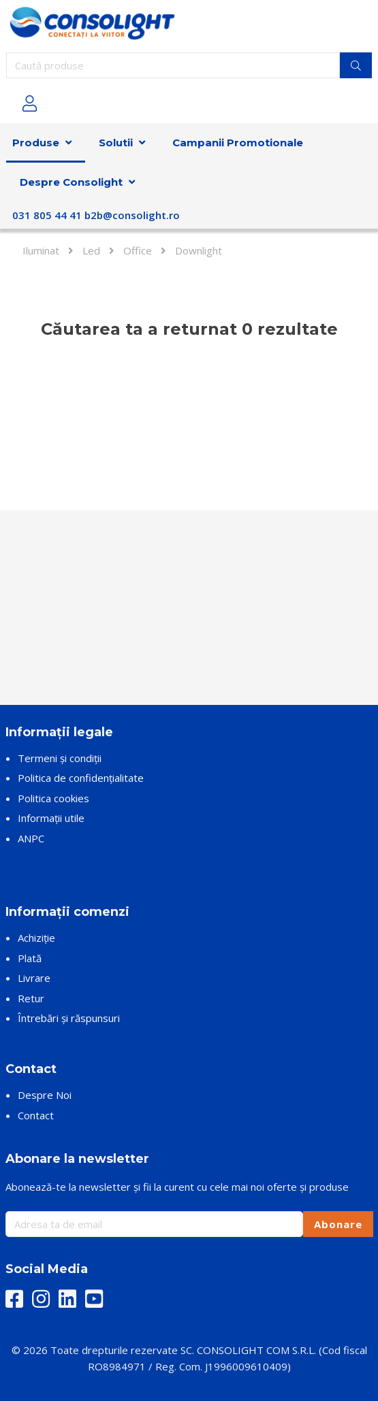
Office (137, 250)
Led (91, 250)
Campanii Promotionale (237, 142)
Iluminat (40, 250)
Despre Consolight (71, 182)
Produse (35, 142)
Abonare (338, 1224)
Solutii (116, 142)
